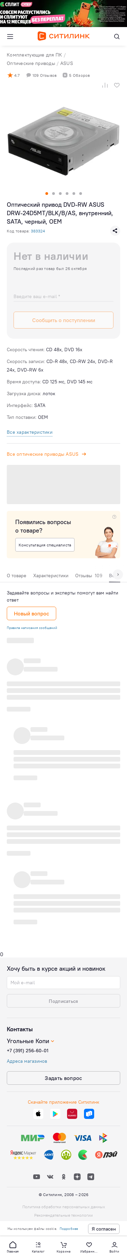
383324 (38, 230)
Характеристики (50, 575)
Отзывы (88, 575)
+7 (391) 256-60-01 (27, 1051)
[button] (13, 1247)
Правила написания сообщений (32, 628)
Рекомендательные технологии (63, 1215)
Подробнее (69, 1229)
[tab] (16, 577)
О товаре (16, 575)
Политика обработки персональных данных (63, 1206)
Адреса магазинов (27, 1061)
